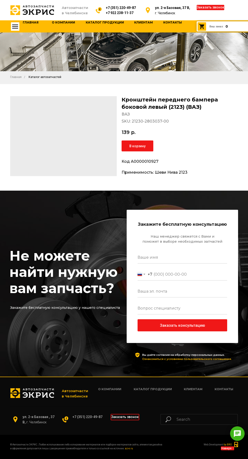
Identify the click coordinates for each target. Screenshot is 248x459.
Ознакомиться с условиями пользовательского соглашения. (187, 359)
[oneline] (182, 308)
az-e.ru (129, 448)
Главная (16, 77)
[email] (182, 291)
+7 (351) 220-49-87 (121, 8)
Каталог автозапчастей (45, 77)
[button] (210, 7)
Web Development (218, 444)
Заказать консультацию (182, 325)
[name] (182, 257)
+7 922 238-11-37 (119, 13)
